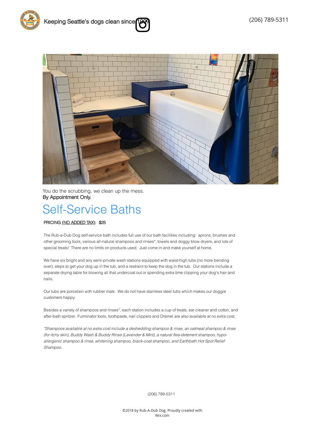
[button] (160, 119)
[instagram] (142, 25)
